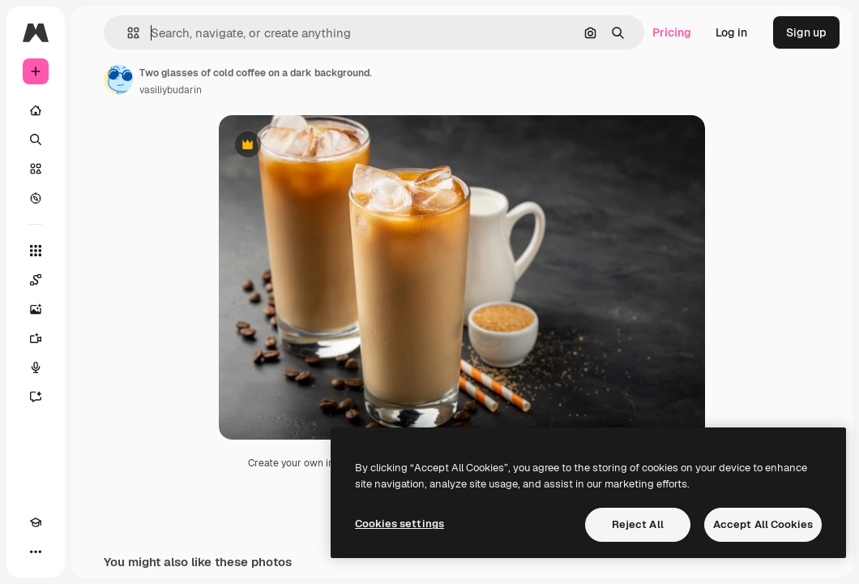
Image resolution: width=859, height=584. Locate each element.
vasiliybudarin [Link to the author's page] (170, 90)
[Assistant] (36, 397)
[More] (36, 552)
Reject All (638, 524)
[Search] (36, 139)
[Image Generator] (36, 309)
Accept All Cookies (763, 524)
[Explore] (36, 198)
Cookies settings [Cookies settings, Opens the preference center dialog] (399, 523)
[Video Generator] (36, 338)
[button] (127, 33)
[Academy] (36, 522)
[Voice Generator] (36, 367)
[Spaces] (36, 280)
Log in (731, 32)
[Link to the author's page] (118, 79)
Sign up (806, 32)
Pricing (671, 32)
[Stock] (36, 169)
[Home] (36, 110)
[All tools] (36, 251)
